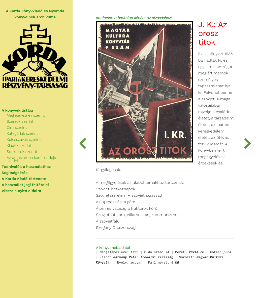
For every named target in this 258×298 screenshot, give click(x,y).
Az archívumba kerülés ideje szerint (40, 158)
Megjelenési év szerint (28, 116)
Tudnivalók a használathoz (28, 164)
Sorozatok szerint (24, 152)
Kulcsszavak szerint (26, 140)
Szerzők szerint (22, 122)
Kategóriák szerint (24, 134)
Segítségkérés (17, 170)
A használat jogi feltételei (27, 182)
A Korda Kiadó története (26, 176)
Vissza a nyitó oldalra (24, 188)
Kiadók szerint (21, 146)
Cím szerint (19, 128)
